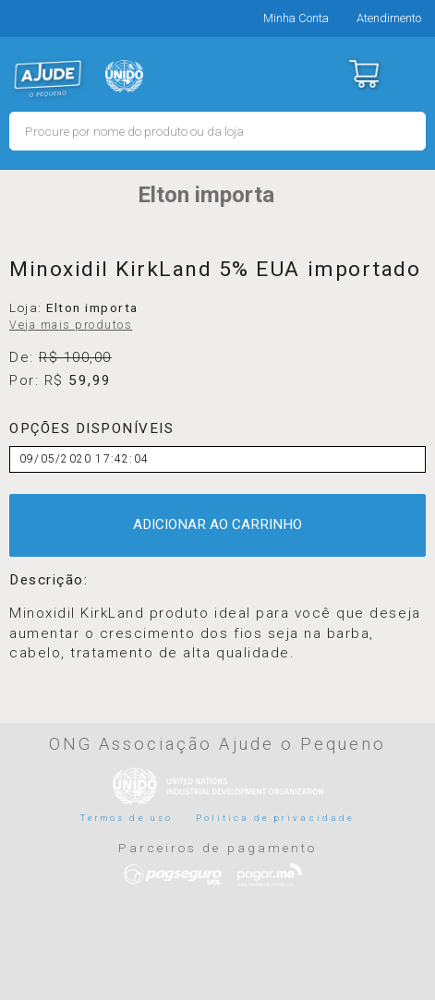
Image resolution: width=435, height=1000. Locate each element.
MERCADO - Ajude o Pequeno (48, 78)
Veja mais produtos (70, 325)
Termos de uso (126, 818)
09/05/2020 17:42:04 (84, 458)
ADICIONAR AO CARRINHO (217, 524)
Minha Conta (296, 18)
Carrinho (363, 74)
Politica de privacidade (275, 818)
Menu (409, 74)
